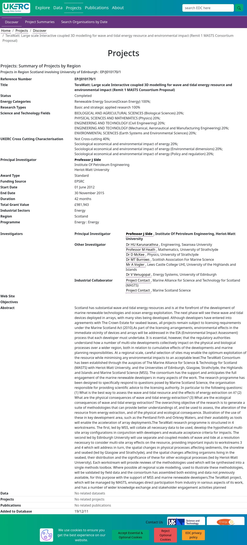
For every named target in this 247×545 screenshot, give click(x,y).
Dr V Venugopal (138, 274)
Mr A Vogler (135, 264)
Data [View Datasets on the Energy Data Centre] (58, 7)
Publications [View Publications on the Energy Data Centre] (97, 7)
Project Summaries (39, 22)
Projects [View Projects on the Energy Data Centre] (73, 8)
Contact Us (154, 522)
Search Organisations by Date (84, 22)
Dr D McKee (135, 254)
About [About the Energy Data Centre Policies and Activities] (118, 7)
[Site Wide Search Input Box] (208, 8)
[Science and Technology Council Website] (186, 522)
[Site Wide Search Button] (239, 7)
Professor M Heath (141, 249)
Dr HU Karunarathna (142, 244)
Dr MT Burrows (138, 259)
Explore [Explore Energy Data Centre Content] (42, 7)
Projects (21, 30)
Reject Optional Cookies (166, 535)
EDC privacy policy (194, 535)
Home (6, 30)
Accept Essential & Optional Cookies (130, 535)
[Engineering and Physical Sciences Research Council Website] (226, 522)
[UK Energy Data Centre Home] (16, 8)
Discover (11, 22)
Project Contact (138, 280)
